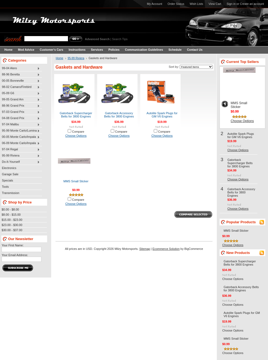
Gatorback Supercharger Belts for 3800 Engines (76, 114)
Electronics (9, 168)
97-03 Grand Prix (21, 112)
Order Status (176, 3)
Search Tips (120, 39)
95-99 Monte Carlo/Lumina (21, 131)
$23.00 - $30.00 (12, 225)
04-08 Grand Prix (21, 118)
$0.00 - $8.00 (10, 209)
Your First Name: (13, 245)
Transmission (10, 193)
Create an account (252, 3)
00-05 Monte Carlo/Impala (21, 137)
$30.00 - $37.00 (12, 230)
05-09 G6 (21, 93)
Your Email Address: (15, 255)
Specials (7, 180)
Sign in (231, 3)
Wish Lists (196, 3)
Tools (5, 186)
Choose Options (75, 135)
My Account (154, 3)
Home (59, 58)
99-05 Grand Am (21, 99)
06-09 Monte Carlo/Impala (21, 143)
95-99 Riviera (21, 156)
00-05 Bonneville (21, 81)
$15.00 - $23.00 (12, 219)
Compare (78, 131)
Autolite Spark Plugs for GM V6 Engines (161, 114)
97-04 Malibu (21, 124)
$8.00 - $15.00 (11, 214)
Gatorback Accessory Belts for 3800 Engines (119, 114)
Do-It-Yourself (21, 162)
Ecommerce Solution (165, 248)
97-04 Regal (21, 149)
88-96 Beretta (21, 75)
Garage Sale (10, 174)
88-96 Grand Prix (21, 106)
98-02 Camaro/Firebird (21, 87)
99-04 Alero (21, 68)
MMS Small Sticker (75, 181)
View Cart (214, 3)
